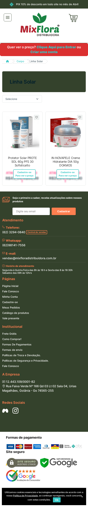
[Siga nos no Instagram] (15, 411)
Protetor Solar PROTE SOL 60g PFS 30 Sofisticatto (22, 161)
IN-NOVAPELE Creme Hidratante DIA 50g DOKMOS (65, 161)
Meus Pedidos (11, 307)
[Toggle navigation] (8, 17)
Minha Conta (10, 296)
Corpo (20, 61)
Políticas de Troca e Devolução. (21, 355)
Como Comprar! (11, 339)
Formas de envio (12, 349)
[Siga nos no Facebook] (5, 411)
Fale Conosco (10, 291)
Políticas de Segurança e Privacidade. (25, 360)
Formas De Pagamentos (17, 344)
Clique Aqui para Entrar (56, 47)
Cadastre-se (10, 302)
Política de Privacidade (25, 495)
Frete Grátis (9, 333)
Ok (57, 499)
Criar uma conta (44, 52)
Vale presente (10, 318)
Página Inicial (10, 285)
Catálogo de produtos (15, 312)
